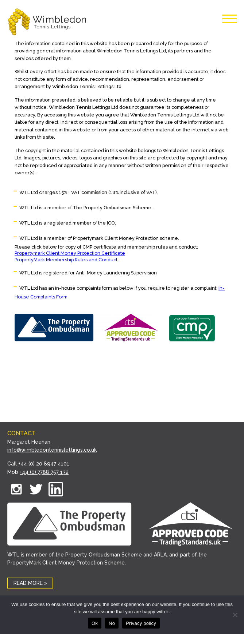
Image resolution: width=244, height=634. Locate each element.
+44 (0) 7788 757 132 (44, 472)
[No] (235, 614)
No (112, 623)
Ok (95, 623)
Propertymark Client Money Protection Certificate (70, 253)
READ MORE (28, 583)
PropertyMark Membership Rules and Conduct (66, 259)
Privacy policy (141, 623)
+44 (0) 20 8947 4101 (43, 464)
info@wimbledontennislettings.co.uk (52, 450)
